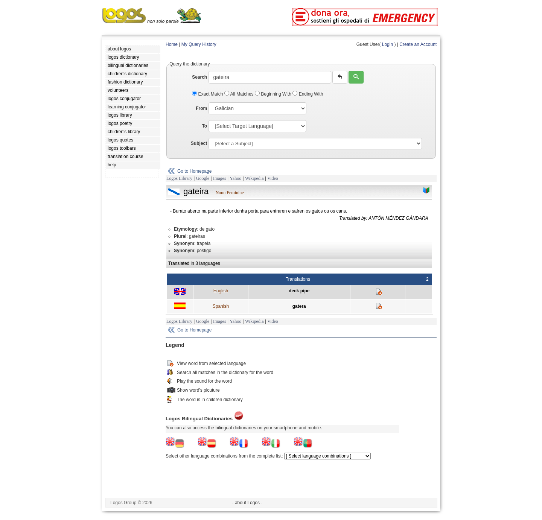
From (201, 108)
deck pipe (299, 290)
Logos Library (179, 178)
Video (272, 178)
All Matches (239, 94)
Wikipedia (254, 178)
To (204, 126)
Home (172, 44)
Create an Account (418, 44)
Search (199, 77)
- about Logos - (247, 502)
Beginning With (273, 94)
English (220, 290)
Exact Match (208, 94)
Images (219, 178)
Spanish (221, 306)
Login (387, 44)
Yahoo (235, 178)
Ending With (307, 94)
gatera (299, 306)
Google (202, 178)
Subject (199, 143)
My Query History (198, 44)
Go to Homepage (194, 171)
